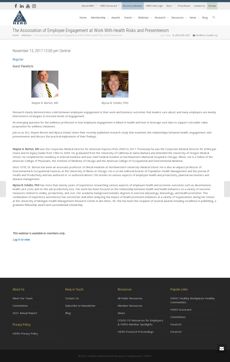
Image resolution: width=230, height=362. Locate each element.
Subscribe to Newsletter (80, 305)
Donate (212, 5)
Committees (20, 305)
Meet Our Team (23, 298)
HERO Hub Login (154, 5)
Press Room (184, 5)
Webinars (144, 17)
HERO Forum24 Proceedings (136, 331)
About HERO (88, 5)
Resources (177, 17)
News (193, 17)
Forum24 (175, 331)
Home (83, 17)
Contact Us (199, 5)
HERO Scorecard (109, 5)
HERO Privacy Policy (25, 333)
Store (169, 5)
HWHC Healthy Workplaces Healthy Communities (192, 300)
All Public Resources (130, 298)
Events (128, 17)
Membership (98, 17)
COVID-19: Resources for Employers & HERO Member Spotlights (140, 322)
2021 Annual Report (25, 313)
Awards (115, 17)
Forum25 (175, 324)
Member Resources (130, 305)
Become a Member (132, 5)
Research (160, 17)
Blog (205, 17)
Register (18, 59)
